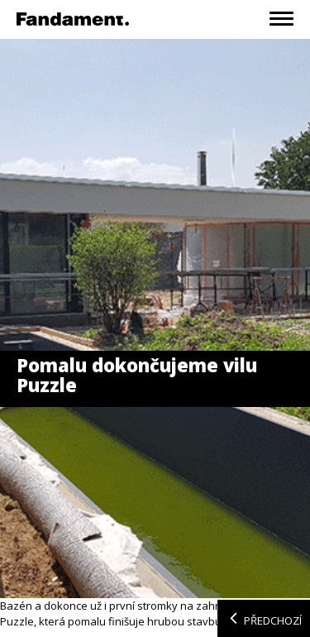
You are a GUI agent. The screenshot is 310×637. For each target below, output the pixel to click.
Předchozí (264, 618)
